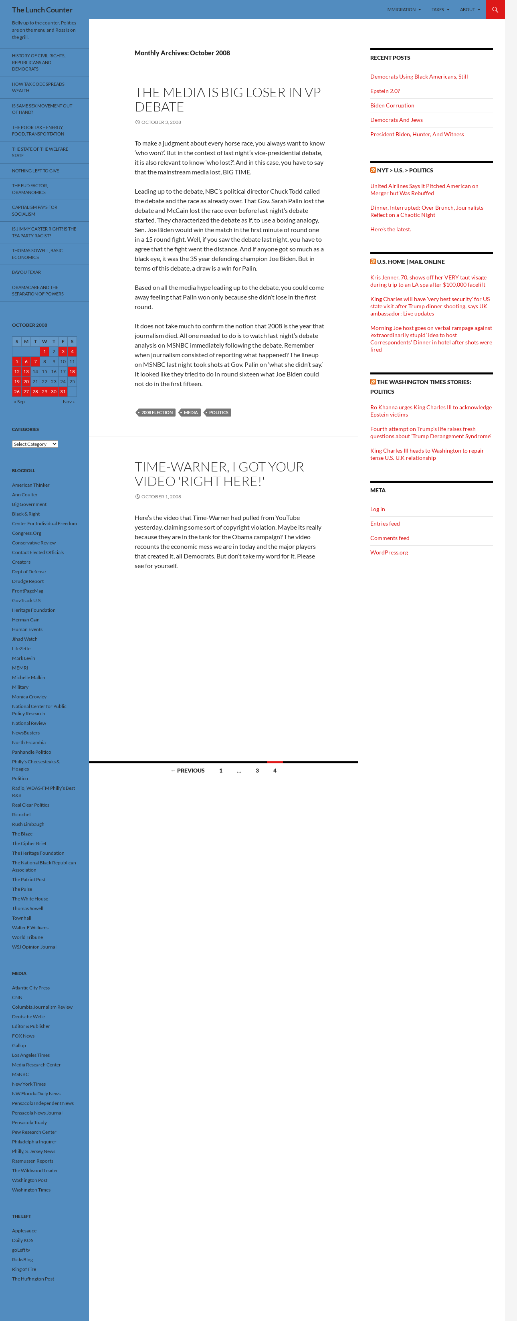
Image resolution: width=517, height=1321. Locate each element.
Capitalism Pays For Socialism (34, 210)
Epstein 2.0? (385, 90)
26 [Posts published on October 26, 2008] (17, 391)
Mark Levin (23, 658)
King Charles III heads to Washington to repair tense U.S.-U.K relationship (427, 454)
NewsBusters (26, 733)
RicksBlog (22, 1259)
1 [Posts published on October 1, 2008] (44, 351)
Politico (20, 778)
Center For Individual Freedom (44, 523)
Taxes (438, 9)
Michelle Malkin (28, 677)
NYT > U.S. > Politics (405, 170)
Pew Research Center (34, 1132)
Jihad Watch (25, 639)
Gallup (19, 1045)
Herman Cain (26, 620)
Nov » (69, 402)
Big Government (29, 504)
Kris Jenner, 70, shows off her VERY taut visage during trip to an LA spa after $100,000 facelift (428, 281)
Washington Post (29, 1180)
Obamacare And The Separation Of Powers (38, 291)
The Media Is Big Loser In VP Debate (228, 99)
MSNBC (20, 1074)
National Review (29, 723)
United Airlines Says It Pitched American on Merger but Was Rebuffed (424, 189)
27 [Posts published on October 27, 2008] (26, 391)
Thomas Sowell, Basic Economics (37, 254)
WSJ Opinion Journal (34, 947)
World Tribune (27, 937)
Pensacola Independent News (43, 1103)
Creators (21, 562)
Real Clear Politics (30, 805)
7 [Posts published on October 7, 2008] (35, 361)
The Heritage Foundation (38, 853)
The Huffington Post (33, 1279)
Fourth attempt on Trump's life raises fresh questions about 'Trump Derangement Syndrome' (430, 432)
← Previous (187, 770)
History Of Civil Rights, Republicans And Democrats (38, 62)
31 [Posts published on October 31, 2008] (63, 391)
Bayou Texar (26, 272)
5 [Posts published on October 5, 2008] (17, 361)
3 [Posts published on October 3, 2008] (63, 351)
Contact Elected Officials (38, 552)
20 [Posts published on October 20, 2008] (26, 381)
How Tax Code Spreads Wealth (38, 87)
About (467, 9)
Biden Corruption (392, 105)
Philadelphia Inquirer (34, 1142)
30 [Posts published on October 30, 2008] (54, 391)
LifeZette (21, 648)
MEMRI (20, 668)
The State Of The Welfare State (40, 152)
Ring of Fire (24, 1269)
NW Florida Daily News (36, 1093)
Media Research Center (36, 1065)
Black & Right (26, 514)
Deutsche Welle (28, 1017)
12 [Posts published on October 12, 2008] (17, 371)
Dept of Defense (29, 571)
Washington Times (31, 1190)
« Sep (19, 402)
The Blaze (22, 834)
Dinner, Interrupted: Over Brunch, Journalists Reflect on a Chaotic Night (426, 211)
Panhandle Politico (31, 752)
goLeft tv (21, 1250)
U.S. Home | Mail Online (411, 261)
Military (20, 687)
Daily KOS (22, 1240)
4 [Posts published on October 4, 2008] (72, 351)
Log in (377, 509)
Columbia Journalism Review (42, 1007)
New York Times (29, 1084)
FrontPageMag (27, 591)
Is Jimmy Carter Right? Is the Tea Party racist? (44, 232)
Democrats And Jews (396, 119)
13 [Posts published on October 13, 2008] (26, 371)
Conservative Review (34, 543)
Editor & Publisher (31, 1026)
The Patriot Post (28, 879)
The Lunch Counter (42, 9)
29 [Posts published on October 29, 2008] (44, 391)
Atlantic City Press (31, 988)
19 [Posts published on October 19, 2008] (17, 381)
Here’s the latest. (390, 229)
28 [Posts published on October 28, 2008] (35, 391)
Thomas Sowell (27, 908)
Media (191, 412)
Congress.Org (26, 533)
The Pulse (22, 889)
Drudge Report (28, 581)
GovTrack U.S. (27, 600)
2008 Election (157, 412)
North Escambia (29, 742)
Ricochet (21, 814)
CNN (17, 997)
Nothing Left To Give (35, 170)
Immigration (401, 9)
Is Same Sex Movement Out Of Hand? (42, 109)
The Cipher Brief (29, 843)
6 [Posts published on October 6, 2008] (26, 361)
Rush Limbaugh (28, 824)
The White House (30, 899)
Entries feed (385, 523)
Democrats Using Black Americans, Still (419, 76)
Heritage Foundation (34, 610)
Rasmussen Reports (32, 1161)
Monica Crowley (29, 697)
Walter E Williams (30, 927)
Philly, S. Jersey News (33, 1151)
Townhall (21, 918)
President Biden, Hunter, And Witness (417, 134)
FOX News (23, 1036)
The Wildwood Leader (35, 1170)
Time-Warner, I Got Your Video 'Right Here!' (219, 473)
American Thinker (31, 485)
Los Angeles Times (31, 1055)
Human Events (27, 629)
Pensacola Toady (29, 1122)
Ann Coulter (25, 495)
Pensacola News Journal (37, 1113)
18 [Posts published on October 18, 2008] (72, 371)
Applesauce (24, 1231)
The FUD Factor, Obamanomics (30, 189)
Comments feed (390, 537)
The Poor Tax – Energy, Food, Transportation (38, 131)
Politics (218, 412)
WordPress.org (389, 552)
